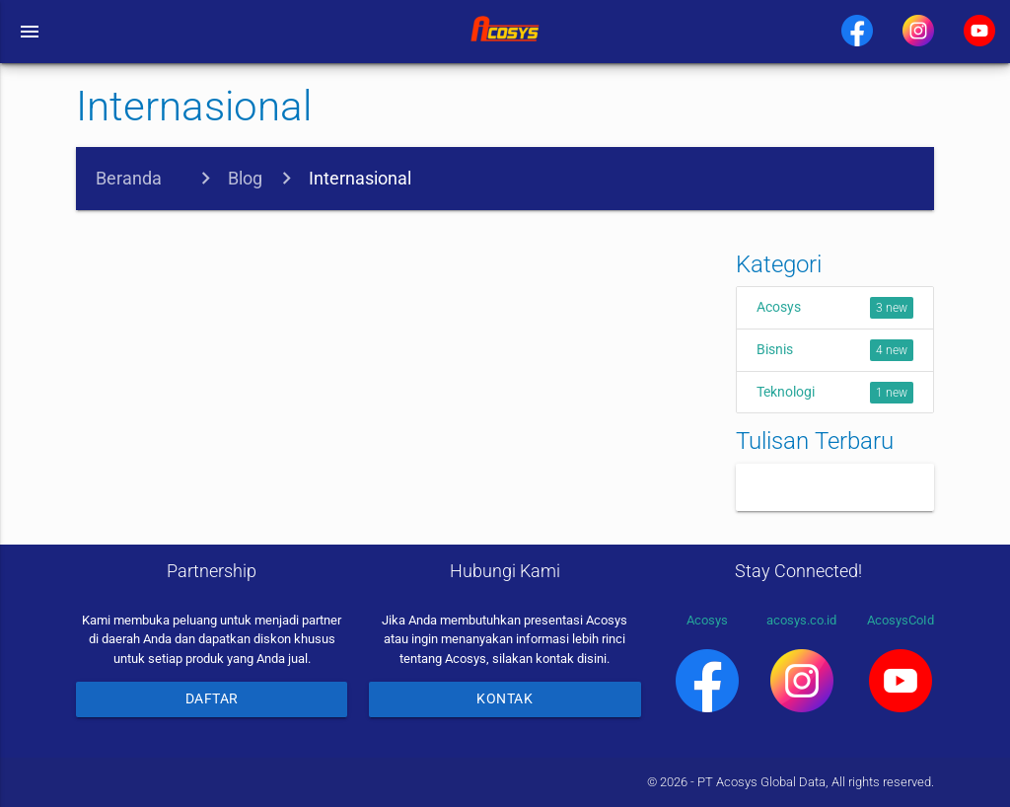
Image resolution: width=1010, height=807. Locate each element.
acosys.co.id (801, 662)
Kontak (505, 699)
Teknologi (835, 393)
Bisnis (835, 350)
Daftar (212, 699)
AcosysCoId (900, 662)
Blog (245, 178)
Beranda (129, 178)
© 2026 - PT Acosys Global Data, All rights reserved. (790, 781)
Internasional (360, 178)
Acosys (835, 308)
